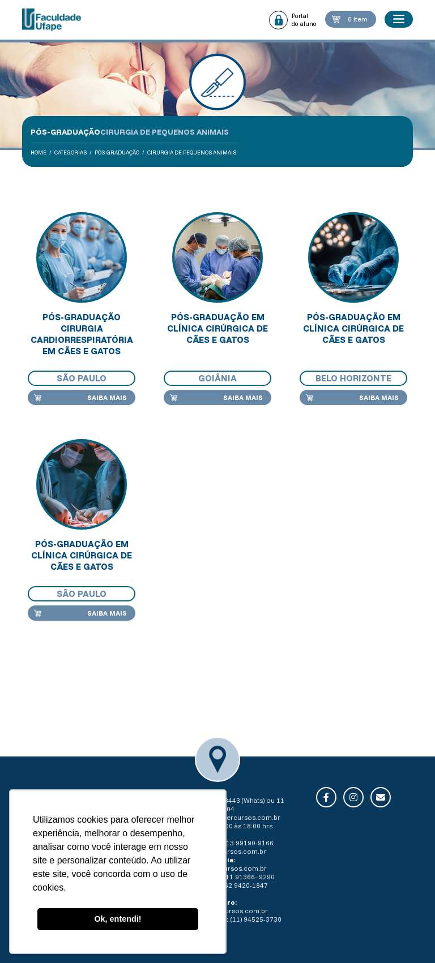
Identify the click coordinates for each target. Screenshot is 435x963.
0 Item (358, 19)
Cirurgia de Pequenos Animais (191, 152)
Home (38, 152)
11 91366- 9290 (250, 876)
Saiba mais (107, 397)
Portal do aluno (304, 20)
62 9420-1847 (246, 885)
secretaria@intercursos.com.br (230, 817)
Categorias (70, 152)
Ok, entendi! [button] (117, 918)
